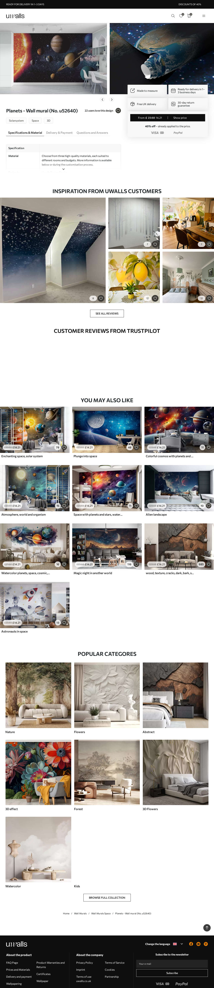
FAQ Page (12, 941)
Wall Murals (80, 892)
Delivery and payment (19, 955)
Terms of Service (114, 941)
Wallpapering (14, 962)
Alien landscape (156, 493)
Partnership (112, 955)
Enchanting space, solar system (22, 435)
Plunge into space (85, 435)
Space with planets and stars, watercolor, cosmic (98, 493)
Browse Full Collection (107, 876)
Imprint (80, 948)
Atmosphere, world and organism (23, 493)
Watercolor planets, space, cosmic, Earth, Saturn (25, 552)
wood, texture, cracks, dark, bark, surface (170, 552)
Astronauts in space (14, 610)
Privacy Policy (84, 941)
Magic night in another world (93, 552)
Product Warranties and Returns (50, 944)
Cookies (110, 948)
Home (66, 892)
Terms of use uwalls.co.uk (83, 958)
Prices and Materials (18, 948)
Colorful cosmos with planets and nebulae (170, 435)
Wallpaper (42, 960)
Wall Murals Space (101, 892)
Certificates (43, 953)
